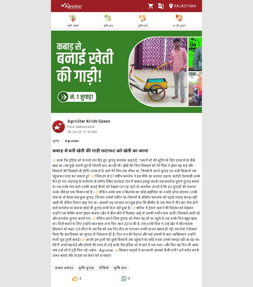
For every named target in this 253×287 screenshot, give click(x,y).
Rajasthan (181, 6)
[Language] (161, 6)
